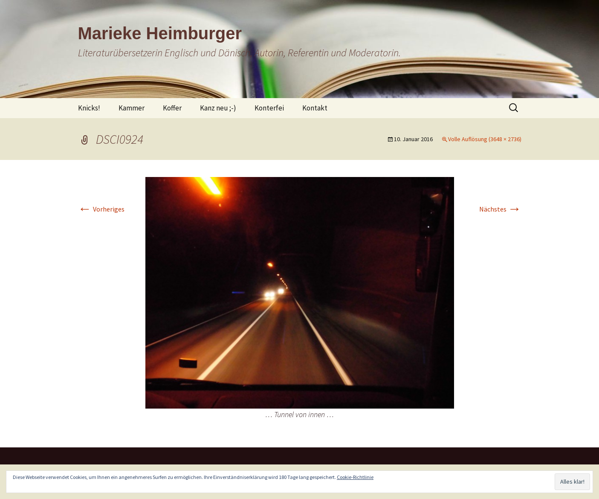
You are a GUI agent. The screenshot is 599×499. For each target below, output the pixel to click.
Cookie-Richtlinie (355, 477)
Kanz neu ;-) (218, 108)
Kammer (132, 108)
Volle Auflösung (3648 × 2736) (484, 139)
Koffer (172, 108)
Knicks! (89, 108)
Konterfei (269, 108)
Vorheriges (101, 209)
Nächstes (500, 209)
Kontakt (314, 108)
